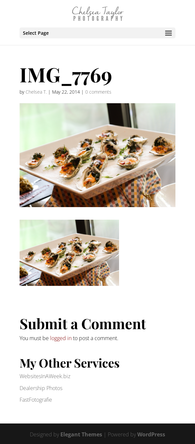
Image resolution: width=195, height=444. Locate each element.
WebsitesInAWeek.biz (45, 376)
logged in (61, 338)
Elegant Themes (81, 434)
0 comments (98, 92)
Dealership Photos (41, 388)
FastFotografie (36, 399)
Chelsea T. (36, 92)
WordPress (151, 434)
